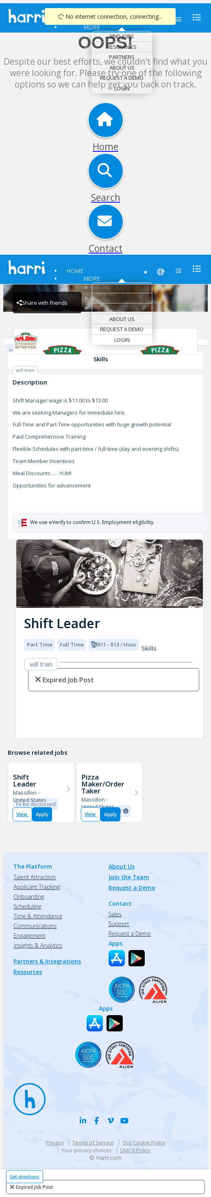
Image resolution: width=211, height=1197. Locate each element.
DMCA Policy (135, 1150)
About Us (122, 67)
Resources (122, 46)
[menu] (194, 17)
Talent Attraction (34, 877)
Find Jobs (122, 36)
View (22, 814)
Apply (42, 814)
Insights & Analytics (37, 945)
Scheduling (27, 906)
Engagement (29, 935)
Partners (122, 57)
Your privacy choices (86, 1150)
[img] (109, 574)
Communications (35, 926)
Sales (115, 914)
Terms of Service (93, 1142)
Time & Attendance (37, 916)
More (91, 27)
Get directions (24, 1177)
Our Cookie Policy (143, 1142)
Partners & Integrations (47, 961)
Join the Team (129, 877)
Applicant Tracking (36, 887)
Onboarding (28, 896)
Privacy (55, 1142)
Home (74, 271)
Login (122, 88)
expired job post (34, 1187)
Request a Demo (122, 77)
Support (119, 924)
